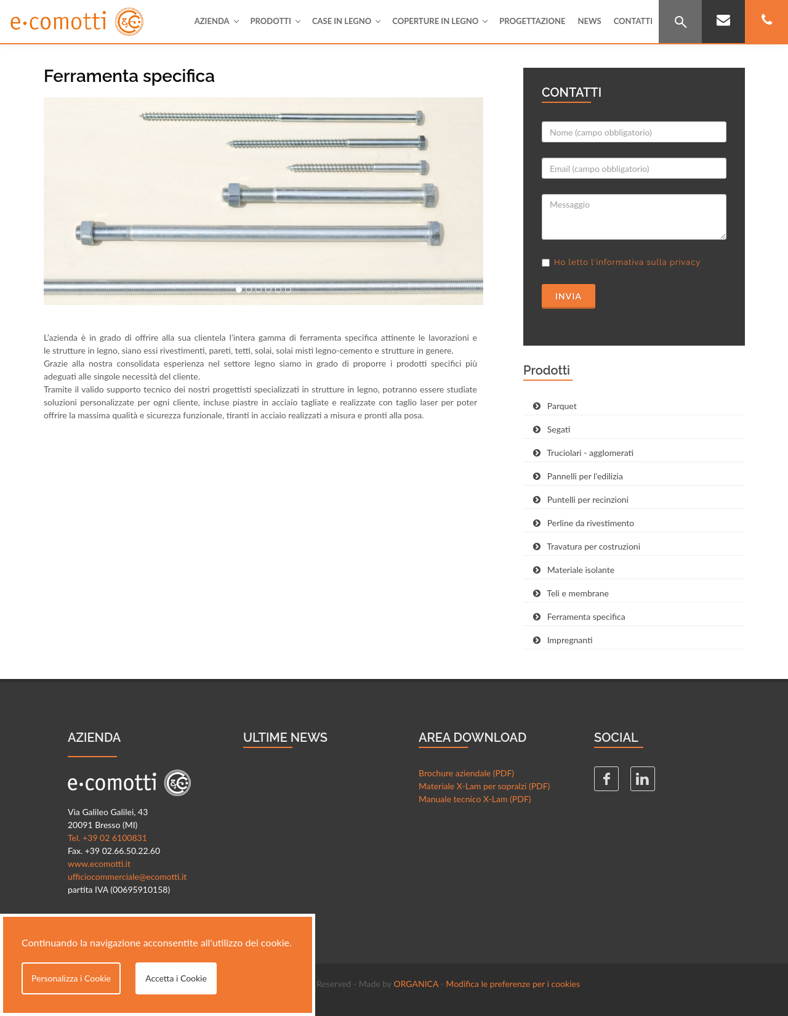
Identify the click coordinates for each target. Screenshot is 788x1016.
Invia (568, 296)
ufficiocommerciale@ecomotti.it (127, 876)
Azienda (216, 21)
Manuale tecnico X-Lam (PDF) (475, 799)
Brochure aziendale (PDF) (466, 773)
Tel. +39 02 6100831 (107, 837)
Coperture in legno (439, 21)
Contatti (633, 21)
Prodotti (275, 21)
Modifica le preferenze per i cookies (513, 983)
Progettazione (532, 21)
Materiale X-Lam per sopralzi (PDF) (484, 786)
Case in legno (346, 21)
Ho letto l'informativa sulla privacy (627, 262)
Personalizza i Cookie (71, 978)
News (589, 21)
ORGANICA (415, 983)
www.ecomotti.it (99, 863)
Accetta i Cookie (176, 978)
